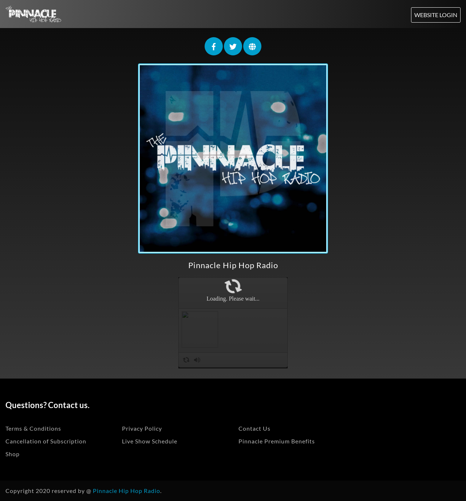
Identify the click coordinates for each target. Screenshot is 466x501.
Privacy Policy (142, 428)
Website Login (435, 14)
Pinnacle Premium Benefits (276, 441)
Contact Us (254, 428)
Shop (12, 453)
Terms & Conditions (33, 428)
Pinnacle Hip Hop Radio (233, 265)
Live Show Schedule (149, 441)
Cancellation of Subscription (45, 441)
